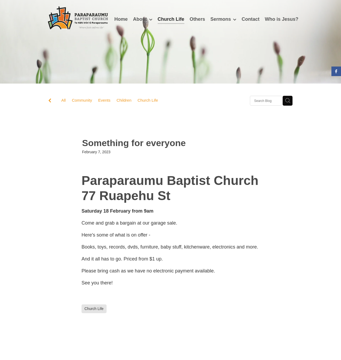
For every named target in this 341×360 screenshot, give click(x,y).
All (63, 100)
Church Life (147, 100)
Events (104, 100)
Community (82, 100)
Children (123, 100)
